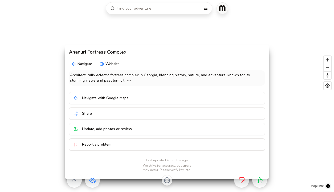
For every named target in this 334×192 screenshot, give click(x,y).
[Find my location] (327, 86)
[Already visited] (92, 180)
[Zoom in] (327, 60)
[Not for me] (241, 180)
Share (83, 113)
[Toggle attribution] (328, 186)
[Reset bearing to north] (327, 75)
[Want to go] (259, 180)
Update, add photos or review (103, 128)
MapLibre (317, 186)
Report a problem (92, 144)
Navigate (82, 63)
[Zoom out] (327, 67)
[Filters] (205, 8)
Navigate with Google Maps (101, 98)
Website (110, 63)
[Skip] (74, 180)
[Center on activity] (167, 180)
